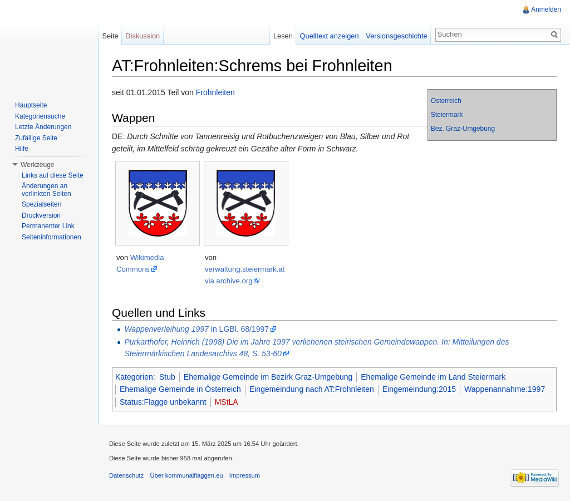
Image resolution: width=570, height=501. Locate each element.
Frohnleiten (215, 92)
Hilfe (21, 149)
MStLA (226, 401)
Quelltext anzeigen (329, 36)
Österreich (446, 101)
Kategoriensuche (40, 116)
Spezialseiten (41, 204)
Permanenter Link (48, 226)
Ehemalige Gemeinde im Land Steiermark (433, 376)
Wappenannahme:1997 (504, 389)
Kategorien (134, 376)
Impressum (244, 475)
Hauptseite (31, 105)
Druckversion (41, 215)
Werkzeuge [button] (37, 165)
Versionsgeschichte (396, 36)
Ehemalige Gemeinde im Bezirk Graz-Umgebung (268, 376)
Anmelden (546, 9)
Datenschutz (126, 475)
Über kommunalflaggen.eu (186, 475)
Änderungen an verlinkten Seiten (46, 190)
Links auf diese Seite (52, 175)
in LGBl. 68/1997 (196, 329)
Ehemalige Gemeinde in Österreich (180, 389)
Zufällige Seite (36, 138)
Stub (167, 376)
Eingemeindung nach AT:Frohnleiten (311, 389)
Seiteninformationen (51, 237)
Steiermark (447, 115)
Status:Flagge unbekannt (163, 401)
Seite (110, 36)
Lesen (283, 36)
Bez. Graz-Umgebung (463, 128)
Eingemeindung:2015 (419, 389)
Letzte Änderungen (43, 127)
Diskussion (142, 36)
